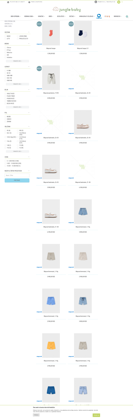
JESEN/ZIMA (23, 56)
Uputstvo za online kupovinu (41, 377)
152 (9, 167)
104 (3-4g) (11, 157)
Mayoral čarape (50, 68)
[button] (127, 17)
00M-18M (9, 95)
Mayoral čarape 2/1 (82, 68)
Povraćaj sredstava (66, 380)
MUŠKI (9, 136)
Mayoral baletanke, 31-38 (82, 156)
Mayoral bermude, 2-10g (51, 200)
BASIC (9, 56)
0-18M (9, 90)
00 (8, 150)
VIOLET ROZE (10, 113)
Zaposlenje (8, 374)
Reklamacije (64, 377)
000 (21, 150)
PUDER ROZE (10, 118)
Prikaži (101, 30)
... (118, 308)
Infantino (9, 77)
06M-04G (9, 100)
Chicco (9, 67)
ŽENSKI (9, 141)
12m (9, 161)
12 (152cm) (22, 157)
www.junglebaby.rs (58, 412)
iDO (8, 75)
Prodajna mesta (9, 380)
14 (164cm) (22, 161)
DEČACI (8, 38)
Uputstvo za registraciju (39, 374)
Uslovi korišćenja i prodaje (40, 371)
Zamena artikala (65, 374)
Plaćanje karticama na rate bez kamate (43, 383)
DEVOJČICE (10, 36)
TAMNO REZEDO (11, 121)
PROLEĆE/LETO (23, 58)
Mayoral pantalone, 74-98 (113, 68)
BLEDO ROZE (10, 123)
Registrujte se (111, 2)
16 (21, 167)
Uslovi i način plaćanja (39, 380)
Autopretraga (64, 30)
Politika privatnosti (38, 386)
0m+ (9, 153)
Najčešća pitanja (37, 389)
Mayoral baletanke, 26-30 (50, 112)
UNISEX (9, 139)
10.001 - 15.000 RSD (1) (13, 185)
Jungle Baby (8, 22)
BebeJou (9, 72)
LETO (8, 58)
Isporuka (63, 371)
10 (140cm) (22, 153)
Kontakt (7, 377)
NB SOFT (70, 412)
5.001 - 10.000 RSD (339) (14, 183)
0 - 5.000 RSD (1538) (13, 181)
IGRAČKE (8, 43)
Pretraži (17, 200)
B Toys (9, 70)
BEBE (8, 46)
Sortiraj (73, 30)
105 (123, 308)
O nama (7, 371)
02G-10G (9, 98)
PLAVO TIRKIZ (11, 116)
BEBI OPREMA (10, 41)
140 (9, 165)
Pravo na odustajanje (67, 383)
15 (21, 165)
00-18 (8, 93)
